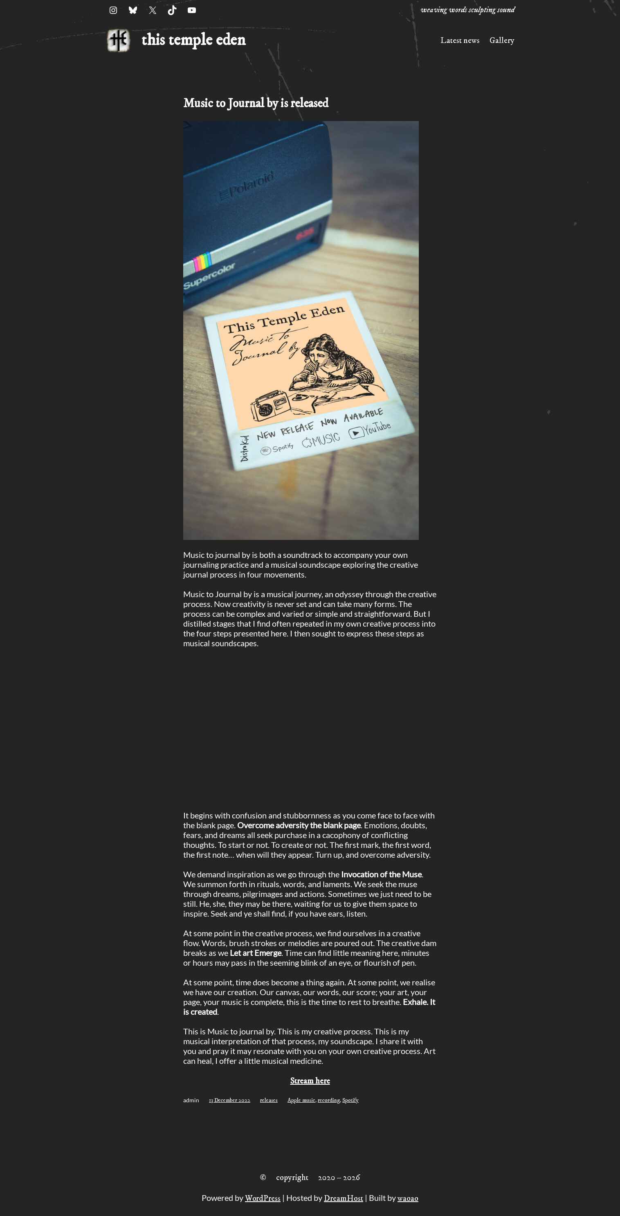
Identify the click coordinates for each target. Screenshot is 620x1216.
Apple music (301, 1100)
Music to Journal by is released (255, 103)
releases (269, 1100)
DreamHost (343, 1199)
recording (329, 1100)
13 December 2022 (229, 1100)
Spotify (350, 1100)
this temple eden (193, 40)
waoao (408, 1199)
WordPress (263, 1199)
